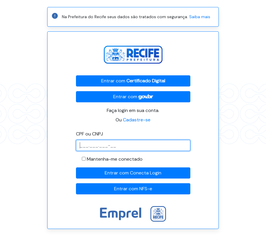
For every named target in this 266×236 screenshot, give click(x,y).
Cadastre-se (136, 120)
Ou (133, 120)
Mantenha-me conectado (115, 159)
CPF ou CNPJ (89, 134)
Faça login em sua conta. (133, 110)
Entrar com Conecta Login (133, 173)
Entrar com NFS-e (133, 189)
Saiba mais (199, 16)
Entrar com (133, 81)
